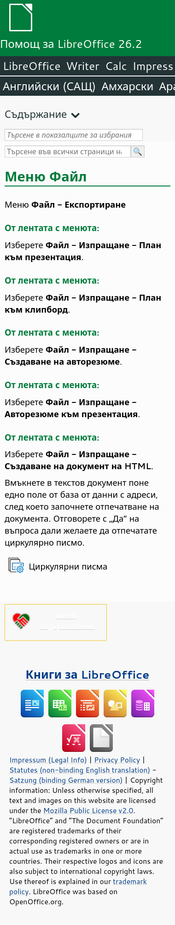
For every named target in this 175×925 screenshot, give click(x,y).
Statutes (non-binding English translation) (79, 770)
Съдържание (36, 114)
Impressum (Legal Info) (48, 760)
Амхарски (127, 86)
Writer (82, 66)
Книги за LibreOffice (88, 674)
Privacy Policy (117, 760)
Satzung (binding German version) (66, 780)
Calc (116, 66)
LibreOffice (31, 66)
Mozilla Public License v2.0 (88, 810)
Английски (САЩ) (49, 86)
